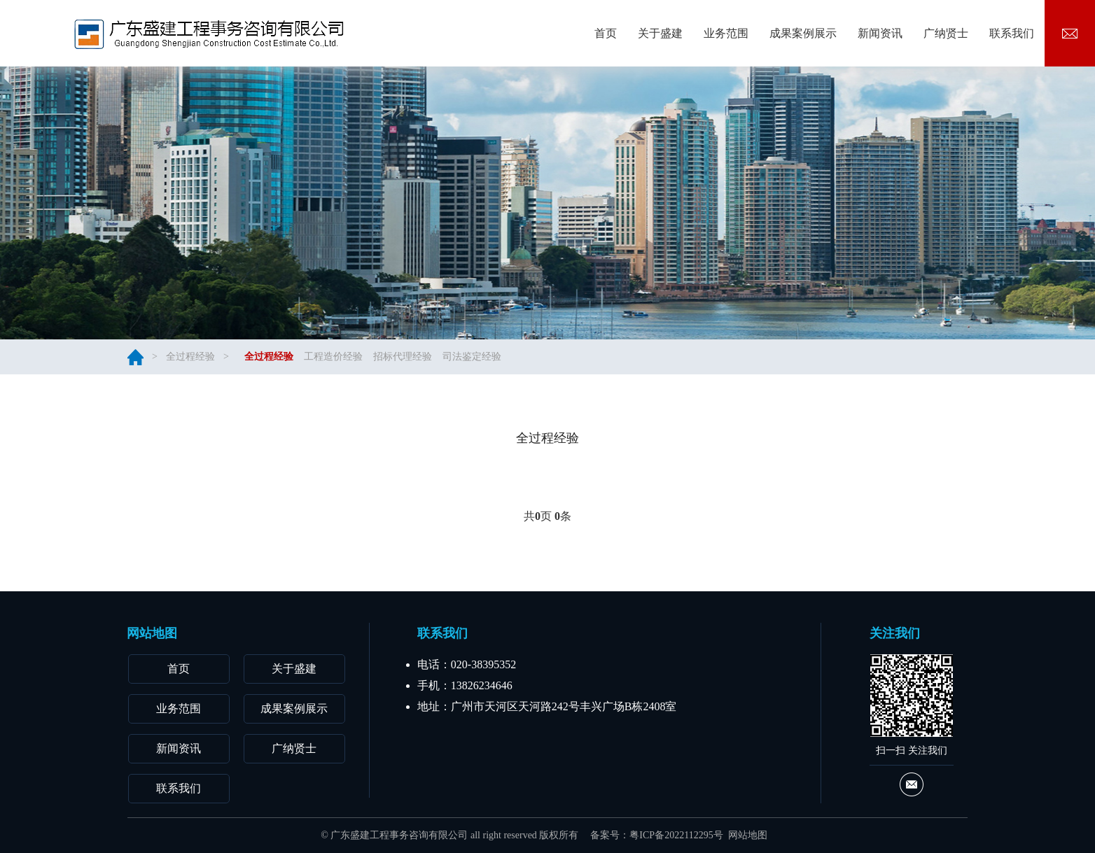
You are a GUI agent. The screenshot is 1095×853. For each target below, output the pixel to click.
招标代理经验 (402, 356)
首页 (178, 669)
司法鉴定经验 (471, 356)
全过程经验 (190, 356)
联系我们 (178, 788)
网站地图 (747, 835)
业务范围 (178, 708)
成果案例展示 (294, 708)
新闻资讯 (178, 748)
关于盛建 (294, 669)
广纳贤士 (294, 748)
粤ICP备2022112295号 (676, 835)
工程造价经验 (333, 356)
